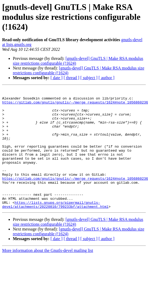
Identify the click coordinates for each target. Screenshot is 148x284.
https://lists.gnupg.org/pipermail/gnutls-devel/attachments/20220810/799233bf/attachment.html (55, 228)
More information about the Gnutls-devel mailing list (47, 274)
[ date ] (56, 77)
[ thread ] (71, 77)
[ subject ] (89, 77)
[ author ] (107, 77)
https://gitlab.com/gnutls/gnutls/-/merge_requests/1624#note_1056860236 (75, 105)
